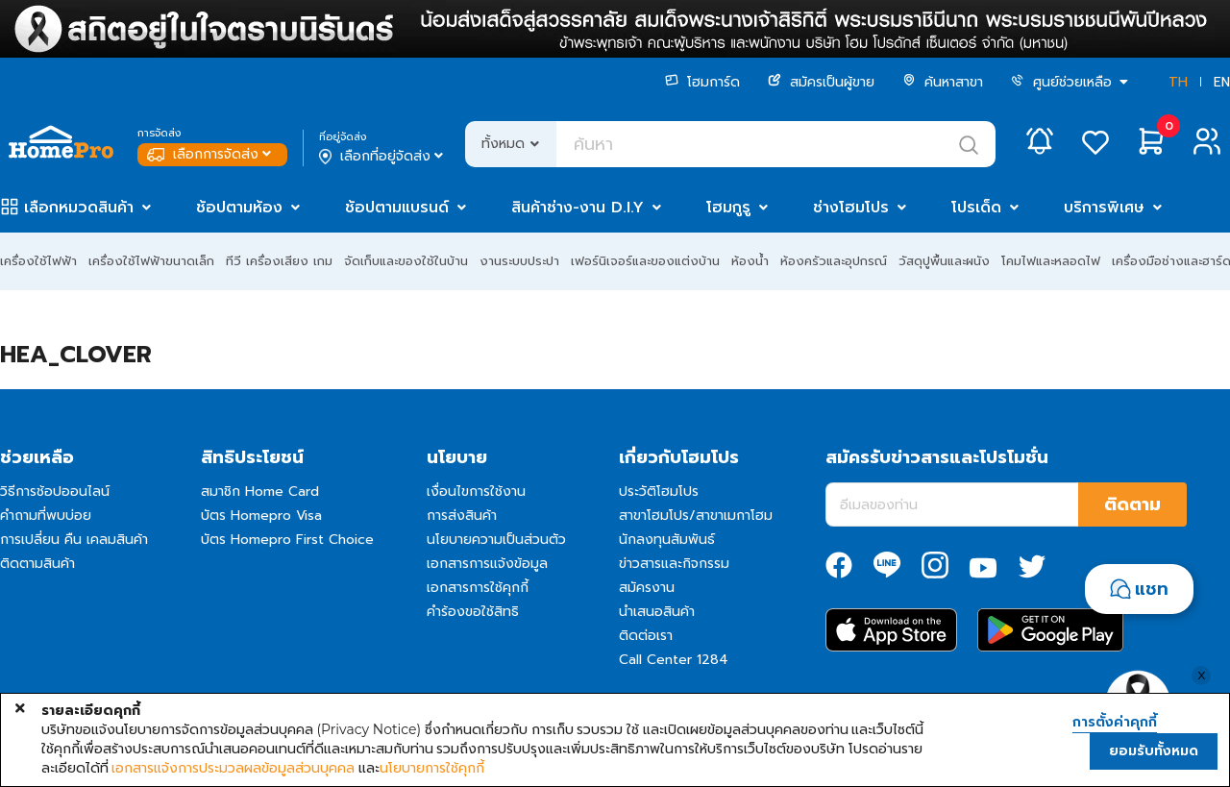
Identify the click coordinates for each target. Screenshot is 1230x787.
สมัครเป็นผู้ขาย (821, 82)
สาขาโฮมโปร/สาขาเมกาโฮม (696, 515)
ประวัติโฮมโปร (659, 491)
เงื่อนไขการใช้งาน (476, 491)
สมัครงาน (647, 588)
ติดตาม (1132, 504)
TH (1178, 82)
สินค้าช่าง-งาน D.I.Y (577, 207)
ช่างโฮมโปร (851, 207)
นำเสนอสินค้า (657, 612)
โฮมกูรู (728, 207)
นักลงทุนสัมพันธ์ (667, 539)
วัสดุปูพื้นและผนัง (944, 261)
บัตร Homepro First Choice (287, 539)
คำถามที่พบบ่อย (45, 515)
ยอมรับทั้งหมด (1153, 751)
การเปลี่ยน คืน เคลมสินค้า (74, 539)
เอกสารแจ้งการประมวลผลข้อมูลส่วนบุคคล (233, 767)
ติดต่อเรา (646, 636)
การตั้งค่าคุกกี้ (1114, 722)
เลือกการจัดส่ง (211, 154)
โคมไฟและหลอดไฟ (1050, 261)
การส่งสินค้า (462, 515)
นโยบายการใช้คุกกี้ (432, 767)
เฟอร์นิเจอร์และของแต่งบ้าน (645, 261)
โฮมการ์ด (702, 82)
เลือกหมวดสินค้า (79, 207)
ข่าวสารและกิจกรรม (674, 563)
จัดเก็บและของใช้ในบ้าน (406, 261)
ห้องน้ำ (750, 261)
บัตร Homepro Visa (261, 515)
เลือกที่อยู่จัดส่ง (383, 156)
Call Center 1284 (673, 660)
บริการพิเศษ (1104, 207)
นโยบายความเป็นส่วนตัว (496, 539)
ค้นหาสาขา (942, 82)
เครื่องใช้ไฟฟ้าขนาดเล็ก (151, 261)
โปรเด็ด (976, 207)
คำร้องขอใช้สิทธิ (473, 612)
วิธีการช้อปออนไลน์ (55, 491)
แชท (1151, 589)
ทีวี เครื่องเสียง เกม (279, 261)
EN (1222, 82)
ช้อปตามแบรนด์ (397, 207)
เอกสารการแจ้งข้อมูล (487, 563)
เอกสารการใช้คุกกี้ (478, 588)
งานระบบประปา (519, 261)
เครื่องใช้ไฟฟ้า (38, 261)
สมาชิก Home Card (260, 491)
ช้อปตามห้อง (239, 207)
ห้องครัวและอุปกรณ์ (833, 261)
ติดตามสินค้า (37, 563)
